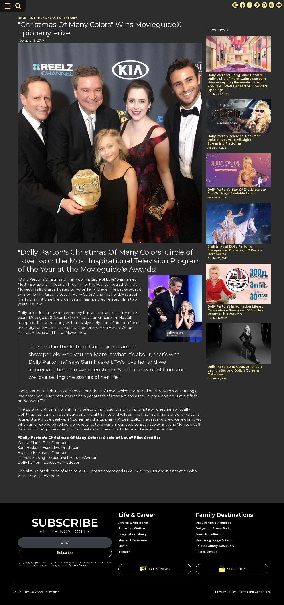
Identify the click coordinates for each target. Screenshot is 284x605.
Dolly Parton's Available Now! (236, 191)
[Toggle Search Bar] (18, 6)
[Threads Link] (271, 5)
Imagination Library (132, 534)
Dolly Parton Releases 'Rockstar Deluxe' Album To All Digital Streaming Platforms (233, 139)
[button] (154, 569)
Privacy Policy (77, 565)
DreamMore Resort (209, 534)
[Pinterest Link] (264, 5)
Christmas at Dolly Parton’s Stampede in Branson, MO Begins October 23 (234, 250)
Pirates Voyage (206, 551)
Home (22, 18)
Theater (124, 551)
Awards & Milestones (60, 18)
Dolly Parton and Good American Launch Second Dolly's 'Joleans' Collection (234, 370)
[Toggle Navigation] (7, 6)
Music (122, 546)
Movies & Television (132, 540)
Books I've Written (131, 528)
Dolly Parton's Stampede (213, 522)
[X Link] (249, 5)
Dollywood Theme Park (213, 528)
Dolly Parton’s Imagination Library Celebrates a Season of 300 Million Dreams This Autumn (235, 310)
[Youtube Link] (279, 5)
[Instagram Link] (235, 5)
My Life (34, 18)
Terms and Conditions (255, 591)
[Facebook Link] (242, 5)
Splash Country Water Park (215, 546)
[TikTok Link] (257, 5)
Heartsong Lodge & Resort (215, 540)
